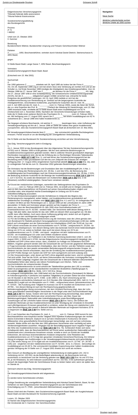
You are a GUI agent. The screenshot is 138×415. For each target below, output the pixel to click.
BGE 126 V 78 (14, 294)
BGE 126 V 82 (50, 328)
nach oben (112, 412)
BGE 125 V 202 (67, 357)
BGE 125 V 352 (70, 178)
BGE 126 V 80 (29, 310)
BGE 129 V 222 (52, 200)
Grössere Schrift (90, 2)
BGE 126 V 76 (25, 271)
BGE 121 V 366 (75, 162)
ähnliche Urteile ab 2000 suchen (117, 22)
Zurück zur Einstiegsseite (14, 2)
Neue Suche (108, 16)
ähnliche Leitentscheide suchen (116, 20)
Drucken (28, 2)
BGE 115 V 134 (83, 175)
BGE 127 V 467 (28, 157)
